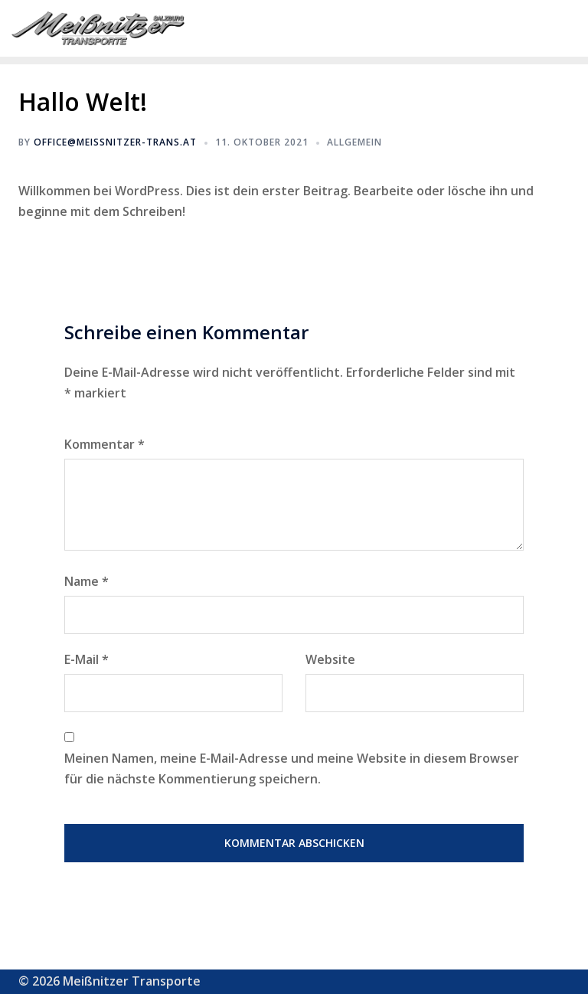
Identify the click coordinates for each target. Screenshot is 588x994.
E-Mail (86, 659)
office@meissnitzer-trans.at (115, 142)
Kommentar (104, 444)
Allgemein (354, 142)
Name (86, 581)
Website (330, 659)
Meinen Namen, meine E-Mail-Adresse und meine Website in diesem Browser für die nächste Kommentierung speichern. (291, 768)
